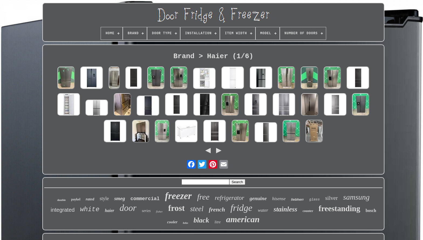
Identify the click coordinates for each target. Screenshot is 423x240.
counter (308, 211)
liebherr (297, 199)
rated (90, 199)
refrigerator (229, 197)
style (104, 198)
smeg (119, 198)
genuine (258, 198)
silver (331, 198)
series (146, 211)
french (217, 209)
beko (185, 222)
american (243, 219)
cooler (172, 222)
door (128, 208)
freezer (178, 196)
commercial (145, 198)
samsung (356, 197)
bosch (371, 210)
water (263, 210)
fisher (159, 211)
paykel (75, 199)
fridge (241, 208)
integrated (63, 210)
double (61, 199)
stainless (285, 209)
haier (109, 210)
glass (314, 199)
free (203, 196)
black (201, 220)
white (90, 209)
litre (217, 222)
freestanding (339, 208)
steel (196, 209)
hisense (279, 198)
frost (176, 208)
